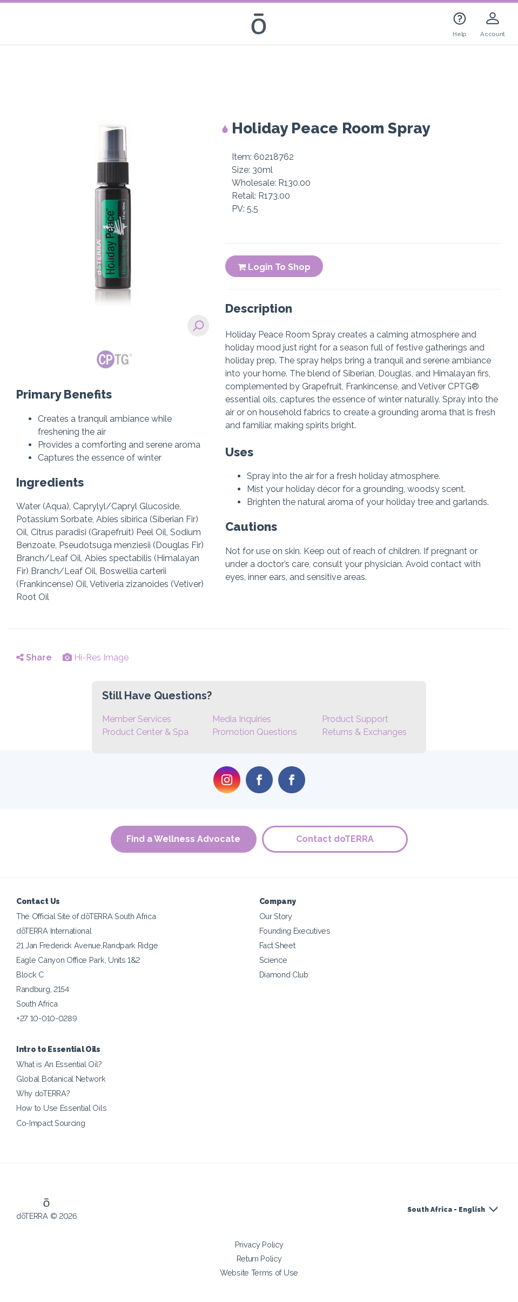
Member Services (136, 719)
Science (273, 959)
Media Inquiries (241, 719)
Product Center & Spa (145, 732)
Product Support (355, 719)
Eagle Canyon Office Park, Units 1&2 (78, 959)
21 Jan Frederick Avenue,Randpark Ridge (87, 945)
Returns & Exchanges (364, 732)
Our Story (275, 916)
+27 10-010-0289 (46, 1018)
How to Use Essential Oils (61, 1107)
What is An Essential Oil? (59, 1064)
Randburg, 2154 (42, 989)
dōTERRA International (54, 930)
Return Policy (259, 1258)
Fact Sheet (277, 945)
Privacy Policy (259, 1244)
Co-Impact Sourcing (50, 1123)
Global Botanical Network (61, 1078)
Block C (30, 974)
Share (34, 657)
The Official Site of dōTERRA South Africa (86, 916)
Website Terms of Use (259, 1272)
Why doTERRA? (43, 1093)
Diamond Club (283, 974)
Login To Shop (274, 267)
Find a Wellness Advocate (183, 839)
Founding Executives (295, 930)
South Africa (36, 1003)
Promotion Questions (254, 732)
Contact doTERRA (335, 839)
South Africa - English (446, 1209)
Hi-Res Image (96, 657)
